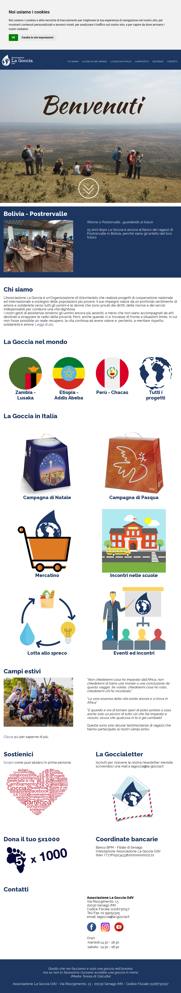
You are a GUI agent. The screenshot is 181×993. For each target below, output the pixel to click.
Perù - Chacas (112, 390)
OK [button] (13, 37)
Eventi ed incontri (134, 651)
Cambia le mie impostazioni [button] (37, 37)
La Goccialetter (119, 754)
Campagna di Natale (47, 495)
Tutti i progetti (155, 393)
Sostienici (18, 754)
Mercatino (47, 573)
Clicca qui (11, 737)
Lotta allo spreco (47, 651)
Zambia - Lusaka (25, 393)
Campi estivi (22, 671)
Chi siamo (18, 289)
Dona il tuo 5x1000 (32, 839)
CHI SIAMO (73, 61)
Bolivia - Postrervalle (35, 213)
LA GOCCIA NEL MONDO (94, 61)
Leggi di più (44, 324)
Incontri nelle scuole (134, 573)
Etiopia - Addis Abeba (68, 393)
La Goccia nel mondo (35, 341)
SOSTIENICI (158, 61)
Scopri (9, 762)
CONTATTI (172, 61)
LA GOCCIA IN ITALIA (120, 61)
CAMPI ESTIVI (142, 61)
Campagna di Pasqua (134, 495)
